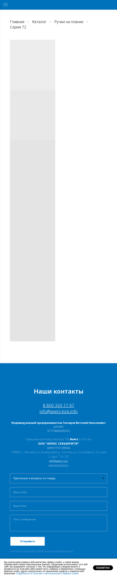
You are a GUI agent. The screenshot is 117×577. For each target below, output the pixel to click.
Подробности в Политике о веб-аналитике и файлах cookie (47, 573)
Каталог (39, 21)
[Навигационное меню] (5, 4)
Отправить (27, 541)
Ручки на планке (68, 21)
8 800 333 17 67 (58, 405)
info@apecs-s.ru (58, 461)
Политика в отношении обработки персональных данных (41, 551)
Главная (17, 21)
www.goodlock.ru (59, 465)
